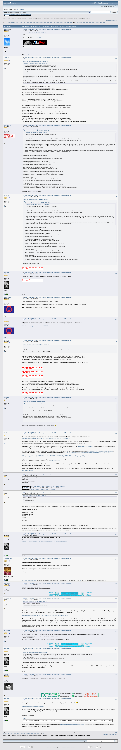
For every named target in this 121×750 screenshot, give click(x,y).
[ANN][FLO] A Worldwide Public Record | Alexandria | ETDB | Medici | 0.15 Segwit (66, 18)
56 (87, 22)
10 (16, 22)
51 (80, 22)
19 (30, 22)
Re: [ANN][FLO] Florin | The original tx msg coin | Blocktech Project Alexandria (48, 29)
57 (89, 22)
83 (26, 24)
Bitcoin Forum (6, 18)
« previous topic (110, 20)
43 (67, 22)
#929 (116, 398)
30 (47, 22)
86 (31, 24)
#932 (116, 492)
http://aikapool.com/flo (42, 37)
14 (22, 22)
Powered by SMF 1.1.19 (51, 747)
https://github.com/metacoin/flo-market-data (72, 724)
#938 (116, 649)
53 (83, 22)
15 (24, 22)
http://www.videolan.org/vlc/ (85, 446)
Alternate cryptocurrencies (19, 18)
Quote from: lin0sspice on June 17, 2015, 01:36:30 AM (35, 601)
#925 (116, 273)
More (29, 14)
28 (44, 22)
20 (31, 22)
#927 (116, 319)
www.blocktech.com (27, 470)
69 (5, 24)
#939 (116, 674)
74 (12, 24)
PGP (80, 580)
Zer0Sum (6, 57)
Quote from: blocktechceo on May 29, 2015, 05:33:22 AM (35, 61)
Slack (47, 489)
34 (53, 22)
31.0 (21, 12)
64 (100, 22)
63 (98, 22)
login (18, 9)
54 (84, 22)
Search (15, 14)
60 (94, 22)
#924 (116, 196)
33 (51, 22)
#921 (116, 30)
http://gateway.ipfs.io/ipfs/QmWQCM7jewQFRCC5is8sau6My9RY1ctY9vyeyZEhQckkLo (46, 438)
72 (9, 24)
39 (61, 22)
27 (42, 22)
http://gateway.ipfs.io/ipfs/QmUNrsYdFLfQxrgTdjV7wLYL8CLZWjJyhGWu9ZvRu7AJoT (45, 615)
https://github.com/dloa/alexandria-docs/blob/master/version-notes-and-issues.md (88, 452)
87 (32, 24)
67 (104, 22)
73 (11, 24)
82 (25, 24)
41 (64, 22)
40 (62, 22)
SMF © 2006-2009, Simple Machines (66, 747)
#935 (116, 583)
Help (11, 14)
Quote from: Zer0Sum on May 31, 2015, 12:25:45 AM (34, 129)
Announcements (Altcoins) (34, 18)
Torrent (24, 12)
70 (6, 24)
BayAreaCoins (8, 558)
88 (34, 24)
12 (19, 22)
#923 (116, 126)
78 (18, 24)
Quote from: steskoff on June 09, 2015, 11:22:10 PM (34, 495)
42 (65, 22)
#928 (116, 341)
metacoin (6, 272)
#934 (116, 559)
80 (21, 24)
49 (77, 22)
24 (38, 22)
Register (24, 14)
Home (7, 14)
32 (50, 22)
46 (71, 22)
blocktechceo (8, 433)
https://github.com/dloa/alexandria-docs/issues (100, 451)
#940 (116, 699)
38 (59, 22)
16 (25, 22)
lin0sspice (7, 583)
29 (45, 22)
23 (36, 22)
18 (28, 22)
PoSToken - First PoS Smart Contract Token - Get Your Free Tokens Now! (48, 486)
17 (27, 22)
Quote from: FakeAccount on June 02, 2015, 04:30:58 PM (35, 199)
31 (48, 22)
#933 (116, 534)
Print (116, 23)
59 (92, 22)
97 (48, 24)
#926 (116, 298)
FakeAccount (7, 125)
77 (17, 24)
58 (91, 22)
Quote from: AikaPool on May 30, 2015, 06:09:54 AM (34, 32)
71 (8, 24)
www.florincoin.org (55, 460)
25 (39, 22)
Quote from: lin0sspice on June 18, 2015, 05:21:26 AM (35, 652)
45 (70, 22)
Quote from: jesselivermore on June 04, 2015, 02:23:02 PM (36, 344)
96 (46, 24)
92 (40, 24)
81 (23, 24)
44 (68, 22)
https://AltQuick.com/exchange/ (29, 580)
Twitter (42, 489)
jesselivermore (8, 297)
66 (103, 22)
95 (45, 24)
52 (81, 22)
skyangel (6, 29)
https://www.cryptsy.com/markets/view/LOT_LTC (35, 326)
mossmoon (7, 397)
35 (54, 22)
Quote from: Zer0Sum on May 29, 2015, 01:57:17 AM (35, 63)
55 (86, 22)
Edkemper (7, 674)
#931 (116, 474)
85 (29, 24)
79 (20, 24)
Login (19, 14)
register (22, 9)
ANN (32, 489)
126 (51, 24)
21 (33, 22)
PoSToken (26, 487)
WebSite (37, 489)
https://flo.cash (28, 54)
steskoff (6, 474)
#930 (116, 433)
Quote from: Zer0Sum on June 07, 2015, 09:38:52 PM (34, 401)
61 (95, 22)
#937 (116, 631)
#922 (116, 58)
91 (38, 24)
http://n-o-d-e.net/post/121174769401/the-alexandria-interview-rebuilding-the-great (44, 541)
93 (42, 24)
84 (28, 24)
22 (34, 22)
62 (97, 22)
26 (41, 22)
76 (15, 24)
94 (43, 24)
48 (75, 22)
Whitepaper (52, 489)
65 (101, 22)
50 (78, 22)
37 (58, 22)
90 (37, 24)
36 (56, 22)
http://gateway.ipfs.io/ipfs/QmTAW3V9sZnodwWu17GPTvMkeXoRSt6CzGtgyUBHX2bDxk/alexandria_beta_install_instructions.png (57, 456)
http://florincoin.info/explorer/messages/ (33, 706)
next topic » (116, 21)
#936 (116, 598)
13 (21, 22)
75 (14, 24)
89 (35, 24)
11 (18, 22)
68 (3, 24)
